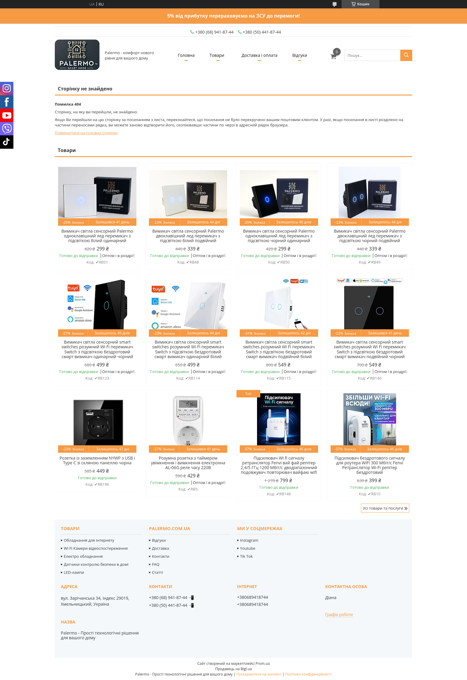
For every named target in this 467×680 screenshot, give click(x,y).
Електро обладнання (83, 556)
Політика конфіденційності (308, 674)
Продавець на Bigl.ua (233, 668)
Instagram (249, 540)
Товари (217, 55)
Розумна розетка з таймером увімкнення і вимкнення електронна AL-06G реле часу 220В (188, 463)
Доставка (160, 548)
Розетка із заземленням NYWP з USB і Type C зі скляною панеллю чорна (97, 460)
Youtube (247, 548)
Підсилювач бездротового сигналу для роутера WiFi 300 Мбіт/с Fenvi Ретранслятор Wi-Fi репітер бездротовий (369, 465)
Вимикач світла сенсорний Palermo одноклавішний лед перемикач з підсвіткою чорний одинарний (279, 236)
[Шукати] (406, 55)
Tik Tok (246, 556)
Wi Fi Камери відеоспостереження (95, 548)
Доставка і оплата (259, 55)
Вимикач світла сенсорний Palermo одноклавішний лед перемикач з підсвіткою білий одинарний (97, 236)
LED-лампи (74, 572)
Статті (157, 572)
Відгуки (299, 55)
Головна (186, 55)
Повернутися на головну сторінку (86, 132)
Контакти (160, 556)
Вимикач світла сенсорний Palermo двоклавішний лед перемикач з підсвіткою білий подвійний (188, 236)
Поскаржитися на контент (258, 674)
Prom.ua (263, 663)
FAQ (155, 564)
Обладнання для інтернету (89, 540)
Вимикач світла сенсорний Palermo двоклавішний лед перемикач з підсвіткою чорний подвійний (370, 236)
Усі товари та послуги (383, 508)
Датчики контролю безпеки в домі (96, 564)
